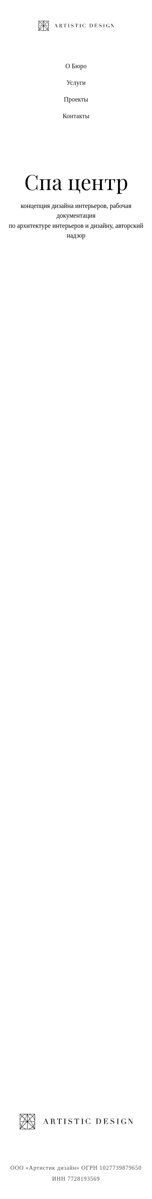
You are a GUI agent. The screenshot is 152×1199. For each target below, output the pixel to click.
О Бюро (76, 66)
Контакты (75, 116)
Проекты (76, 99)
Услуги (76, 82)
